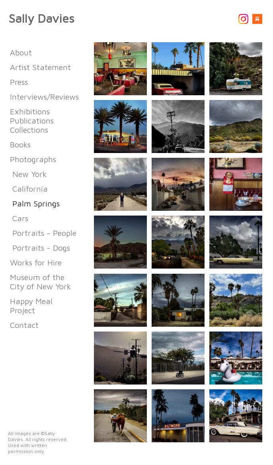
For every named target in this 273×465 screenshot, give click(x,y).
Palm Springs (36, 203)
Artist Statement (40, 67)
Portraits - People (44, 232)
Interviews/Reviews (44, 96)
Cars (20, 218)
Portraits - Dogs (41, 247)
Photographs (33, 159)
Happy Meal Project (31, 305)
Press (19, 81)
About (21, 52)
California (30, 188)
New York (29, 174)
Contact (24, 325)
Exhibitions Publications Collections (32, 120)
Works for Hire (36, 262)
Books (20, 144)
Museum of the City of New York (40, 282)
